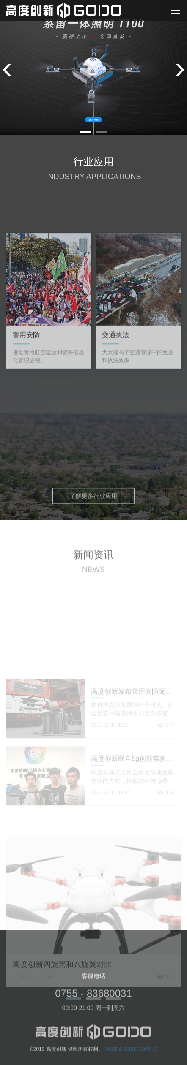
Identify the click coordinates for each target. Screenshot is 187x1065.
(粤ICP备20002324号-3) (130, 1054)
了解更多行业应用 (93, 498)
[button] (85, 132)
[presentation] (7, 67)
